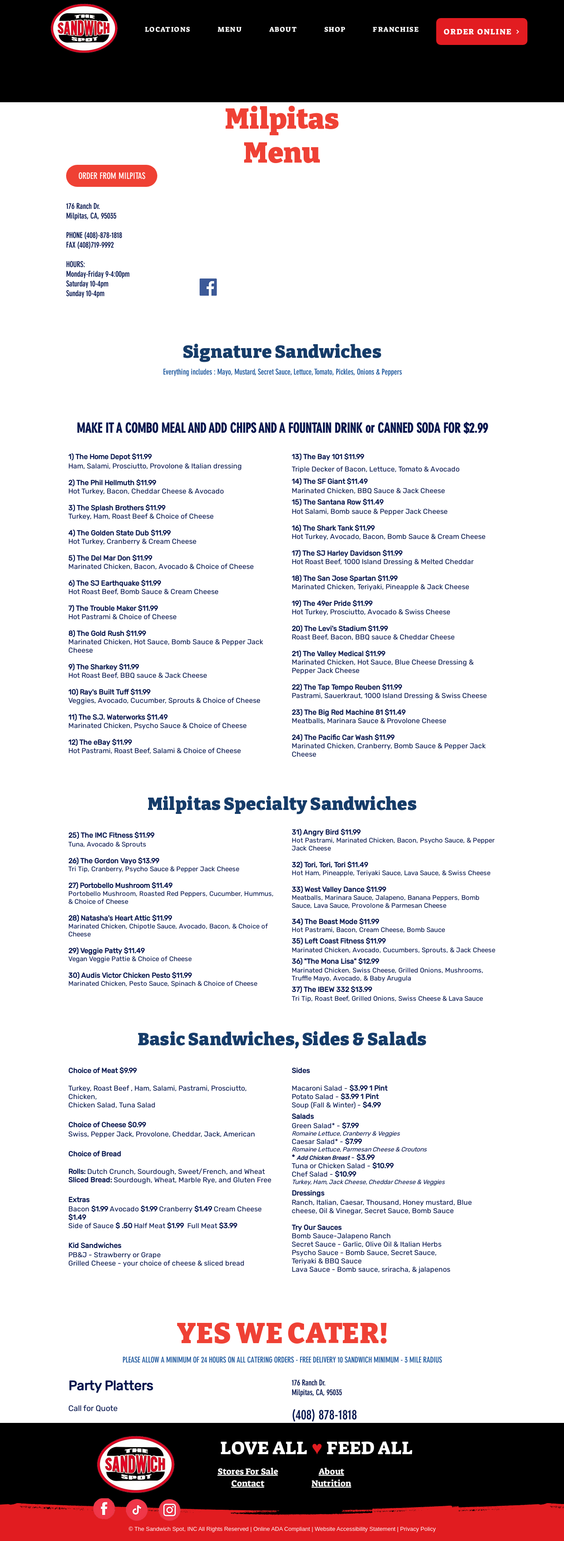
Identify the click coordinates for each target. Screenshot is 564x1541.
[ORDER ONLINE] (481, 31)
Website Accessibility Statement (356, 1529)
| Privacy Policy (416, 1529)
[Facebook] (208, 287)
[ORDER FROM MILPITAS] (111, 176)
